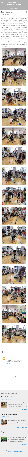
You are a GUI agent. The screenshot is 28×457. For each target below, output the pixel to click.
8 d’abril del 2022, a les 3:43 (16, 358)
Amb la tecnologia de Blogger (14, 451)
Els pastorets (5, 432)
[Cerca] (26, 3)
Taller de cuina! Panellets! (9, 414)
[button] (26, 12)
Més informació (22, 409)
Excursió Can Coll (6, 397)
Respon (9, 364)
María (8, 358)
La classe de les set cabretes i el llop (14, 3)
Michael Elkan (19, 454)
